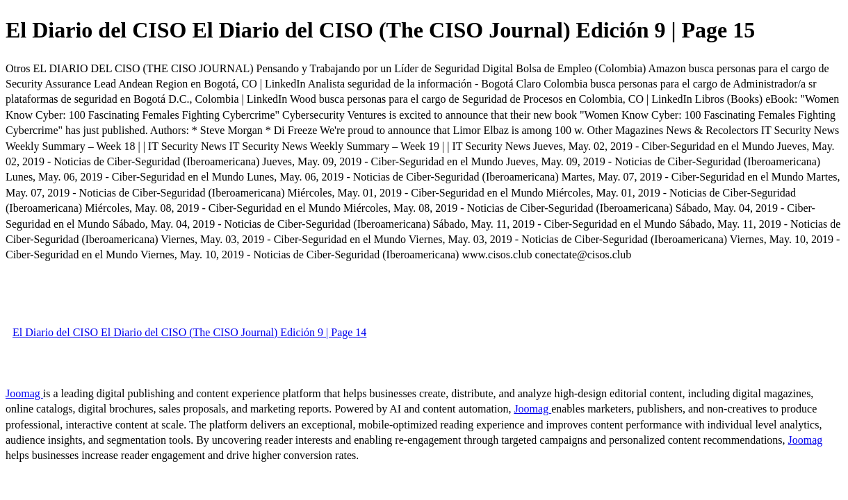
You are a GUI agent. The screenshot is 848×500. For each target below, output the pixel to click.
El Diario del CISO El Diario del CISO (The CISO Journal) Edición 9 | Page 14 (189, 332)
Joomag (24, 393)
